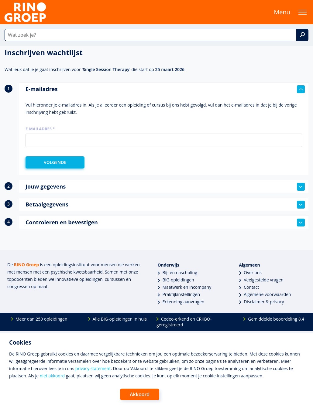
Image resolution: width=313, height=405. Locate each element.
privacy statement (93, 368)
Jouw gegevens (165, 187)
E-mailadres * (40, 128)
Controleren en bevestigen (165, 222)
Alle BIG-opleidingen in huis (120, 319)
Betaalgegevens (165, 205)
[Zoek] (302, 35)
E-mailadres (165, 89)
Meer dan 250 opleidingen (41, 319)
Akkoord (140, 394)
